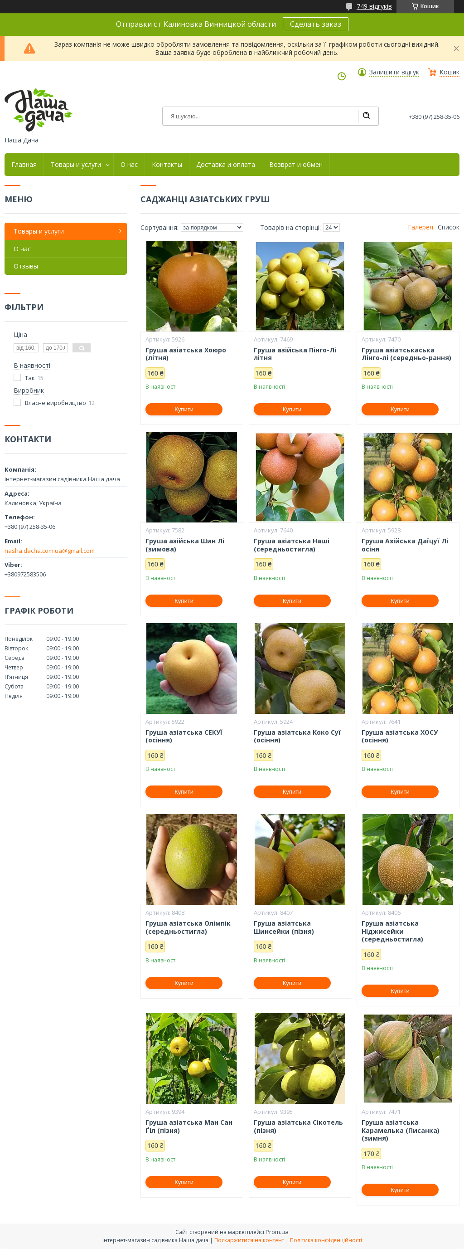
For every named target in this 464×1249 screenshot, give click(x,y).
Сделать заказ (315, 24)
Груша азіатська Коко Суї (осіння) (297, 736)
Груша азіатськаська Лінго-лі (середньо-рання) (406, 354)
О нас (129, 165)
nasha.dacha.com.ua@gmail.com (50, 550)
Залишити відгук (394, 72)
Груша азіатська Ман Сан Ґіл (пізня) (188, 1126)
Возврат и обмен (296, 165)
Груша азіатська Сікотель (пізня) (298, 1126)
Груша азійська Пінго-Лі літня (295, 354)
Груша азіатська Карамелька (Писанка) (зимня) (401, 1130)
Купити (183, 409)
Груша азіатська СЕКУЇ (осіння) (183, 736)
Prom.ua (277, 1232)
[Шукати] (366, 116)
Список (448, 227)
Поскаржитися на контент (249, 1240)
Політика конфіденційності (326, 1240)
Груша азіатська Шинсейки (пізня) (284, 927)
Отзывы (26, 266)
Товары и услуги (76, 165)
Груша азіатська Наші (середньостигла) (291, 545)
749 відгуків (374, 6)
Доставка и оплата (225, 165)
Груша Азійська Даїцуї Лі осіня (405, 545)
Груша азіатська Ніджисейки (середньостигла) (392, 931)
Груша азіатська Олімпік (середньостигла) (188, 927)
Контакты (167, 165)
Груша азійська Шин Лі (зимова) (184, 545)
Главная (24, 165)
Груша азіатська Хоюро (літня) (185, 354)
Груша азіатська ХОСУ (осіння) (400, 736)
